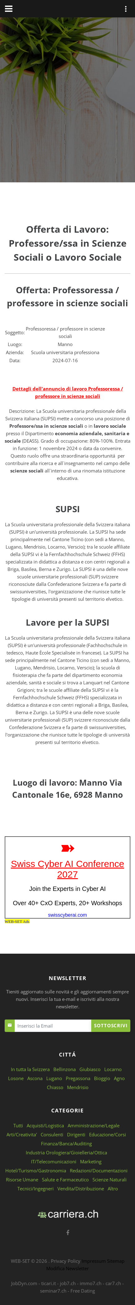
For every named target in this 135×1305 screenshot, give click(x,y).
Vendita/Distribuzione (80, 1188)
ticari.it (48, 1283)
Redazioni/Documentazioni (99, 1170)
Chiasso (55, 1087)
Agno (119, 1078)
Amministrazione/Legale (93, 1125)
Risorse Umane (22, 1179)
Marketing (90, 1161)
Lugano (54, 1078)
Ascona (35, 1078)
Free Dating (82, 1291)
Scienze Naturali (109, 1179)
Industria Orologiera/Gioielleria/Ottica (66, 1152)
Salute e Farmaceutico (65, 1179)
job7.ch (68, 1283)
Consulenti (52, 1134)
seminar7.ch (53, 1291)
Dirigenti (76, 1134)
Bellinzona (64, 1069)
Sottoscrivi (111, 1025)
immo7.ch (90, 1283)
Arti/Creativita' (22, 1134)
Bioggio (102, 1078)
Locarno (113, 1069)
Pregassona (78, 1078)
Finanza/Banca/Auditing (66, 1143)
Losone (16, 1078)
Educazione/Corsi (107, 1134)
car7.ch (113, 1283)
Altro (113, 1188)
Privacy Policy (65, 1261)
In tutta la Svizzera (30, 1069)
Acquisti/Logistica (45, 1125)
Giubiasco (90, 1069)
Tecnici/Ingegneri (35, 1188)
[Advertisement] (67, 101)
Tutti (18, 1125)
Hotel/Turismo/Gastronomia (35, 1170)
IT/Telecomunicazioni (53, 1161)
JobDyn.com (24, 1283)
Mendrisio (77, 1087)
